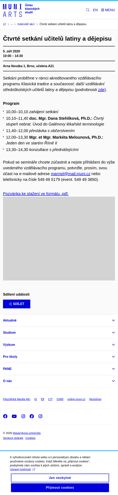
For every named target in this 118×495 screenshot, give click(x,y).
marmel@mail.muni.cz (70, 174)
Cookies (30, 438)
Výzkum (9, 344)
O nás (7, 381)
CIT (50, 399)
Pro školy (10, 356)
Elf (42, 399)
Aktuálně (10, 320)
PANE (7, 369)
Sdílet (16, 304)
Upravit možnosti (22, 472)
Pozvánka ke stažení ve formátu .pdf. (36, 193)
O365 (60, 399)
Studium (9, 332)
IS (35, 399)
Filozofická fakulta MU (16, 399)
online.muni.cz (76, 399)
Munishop (95, 399)
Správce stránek (13, 438)
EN (95, 10)
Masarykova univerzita (26, 433)
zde (101, 89)
